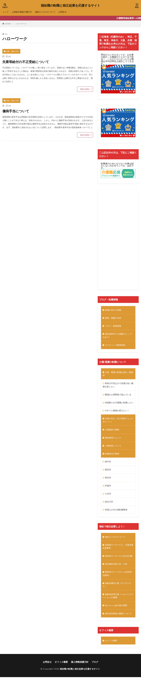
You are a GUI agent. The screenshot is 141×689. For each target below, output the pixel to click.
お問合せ (66, 12)
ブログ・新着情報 (113, 326)
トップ (5, 12)
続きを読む (85, 89)
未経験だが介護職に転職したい (118, 406)
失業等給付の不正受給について (29, 61)
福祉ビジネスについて (48, 12)
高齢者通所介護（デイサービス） (118, 596)
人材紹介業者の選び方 (23, 12)
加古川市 (109, 508)
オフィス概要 (111, 652)
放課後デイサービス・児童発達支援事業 (118, 553)
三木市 (108, 500)
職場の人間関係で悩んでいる (119, 396)
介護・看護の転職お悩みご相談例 (118, 375)
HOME (8, 24)
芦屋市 (108, 492)
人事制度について (113, 451)
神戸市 (108, 467)
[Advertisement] (118, 240)
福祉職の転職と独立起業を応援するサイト (70, 5)
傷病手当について (17, 111)
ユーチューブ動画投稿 (116, 345)
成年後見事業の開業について (119, 625)
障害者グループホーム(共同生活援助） (117, 584)
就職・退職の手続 (12, 51)
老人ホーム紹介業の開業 (117, 617)
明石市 (108, 483)
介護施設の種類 (112, 435)
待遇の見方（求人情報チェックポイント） (118, 425)
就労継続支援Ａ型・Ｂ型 (117, 574)
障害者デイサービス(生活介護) (117, 565)
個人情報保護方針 (79, 673)
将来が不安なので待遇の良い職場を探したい (118, 386)
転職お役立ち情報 (113, 310)
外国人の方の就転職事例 (117, 516)
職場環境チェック (113, 443)
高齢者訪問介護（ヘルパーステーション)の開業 (118, 607)
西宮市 (108, 475)
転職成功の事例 (112, 459)
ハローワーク (21, 24)
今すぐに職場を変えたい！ (118, 415)
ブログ (95, 673)
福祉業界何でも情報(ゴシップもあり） (117, 336)
